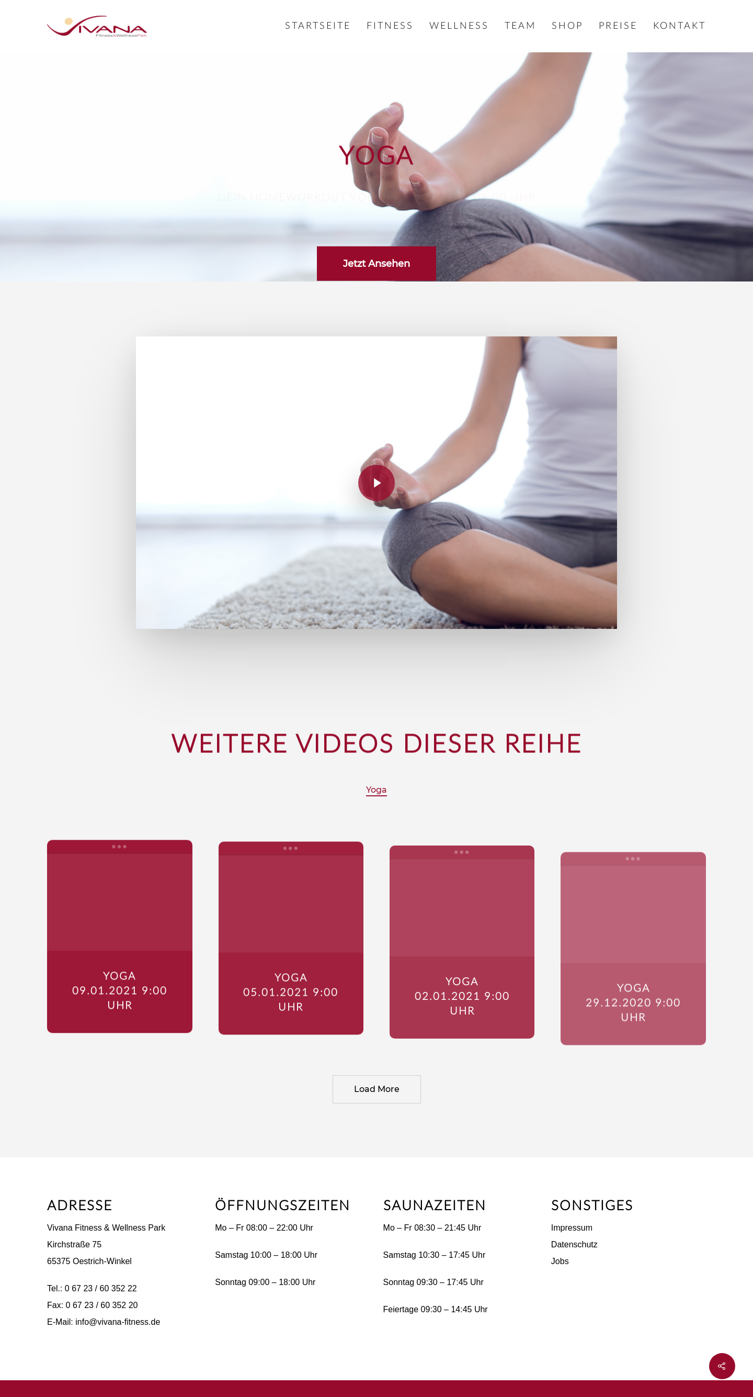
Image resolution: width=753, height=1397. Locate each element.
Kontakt (679, 26)
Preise (618, 26)
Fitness (390, 26)
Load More (377, 1089)
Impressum (571, 1227)
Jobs (560, 1261)
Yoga (376, 790)
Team (520, 26)
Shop (567, 26)
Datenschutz (574, 1244)
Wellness (459, 26)
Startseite (318, 26)
